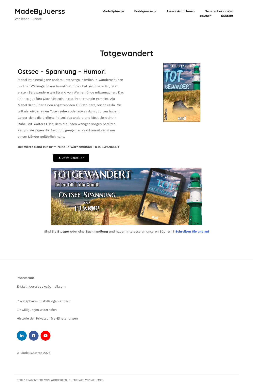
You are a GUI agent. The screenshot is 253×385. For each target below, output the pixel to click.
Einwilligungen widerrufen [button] (37, 310)
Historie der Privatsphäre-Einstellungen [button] (47, 318)
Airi (81, 379)
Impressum (25, 278)
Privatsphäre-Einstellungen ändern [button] (44, 301)
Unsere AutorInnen (180, 11)
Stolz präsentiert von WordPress (42, 379)
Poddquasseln (145, 11)
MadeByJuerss (40, 11)
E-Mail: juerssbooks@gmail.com (41, 286)
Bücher (205, 16)
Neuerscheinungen (219, 11)
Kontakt (227, 16)
